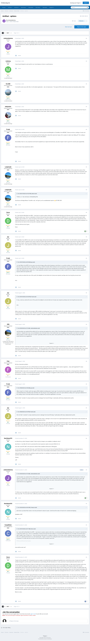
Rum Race (38, 7)
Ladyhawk (8, 167)
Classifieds (30, 7)
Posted (19, 38)
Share (74, 20)
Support (52, 7)
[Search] (78, 7)
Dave (8, 212)
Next (8, 32)
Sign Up (85, 2)
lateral (32, 193)
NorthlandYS (8, 438)
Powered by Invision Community (45, 638)
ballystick (8, 106)
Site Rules (45, 7)
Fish (8, 361)
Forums (3, 7)
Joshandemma (11, 20)
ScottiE (8, 84)
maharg (8, 61)
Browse (16, 7)
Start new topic (68, 26)
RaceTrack (23, 7)
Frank (8, 129)
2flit (8, 324)
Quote (19, 55)
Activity (10, 7)
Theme (45, 636)
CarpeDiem (8, 525)
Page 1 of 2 (16, 32)
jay (8, 237)
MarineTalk (15, 21)
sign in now (33, 613)
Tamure (33, 507)
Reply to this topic (81, 26)
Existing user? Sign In (75, 2)
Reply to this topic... (14, 621)
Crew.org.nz (5, 3)
